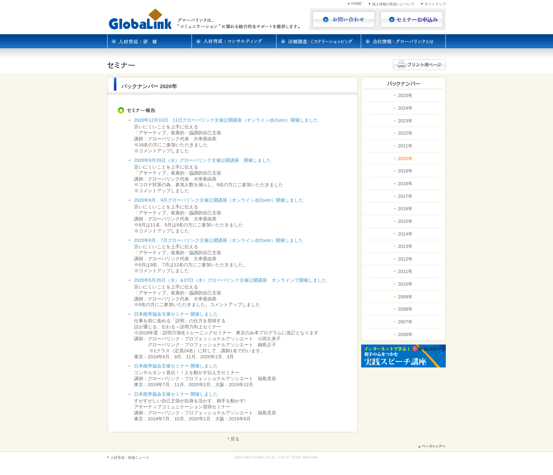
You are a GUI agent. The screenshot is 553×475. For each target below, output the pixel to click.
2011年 (405, 271)
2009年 (405, 296)
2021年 (405, 146)
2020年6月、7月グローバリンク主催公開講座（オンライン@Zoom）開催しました (218, 240)
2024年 (405, 108)
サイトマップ (435, 4)
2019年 (405, 171)
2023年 (405, 120)
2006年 (405, 334)
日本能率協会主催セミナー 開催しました (176, 314)
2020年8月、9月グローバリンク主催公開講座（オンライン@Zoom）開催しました (218, 200)
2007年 (405, 321)
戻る (234, 438)
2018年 (405, 183)
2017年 (405, 196)
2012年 (405, 259)
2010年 (405, 284)
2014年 (405, 234)
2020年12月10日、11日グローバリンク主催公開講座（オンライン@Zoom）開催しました (226, 120)
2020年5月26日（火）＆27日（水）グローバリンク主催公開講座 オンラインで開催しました (230, 280)
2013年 (405, 246)
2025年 (405, 95)
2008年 (405, 309)
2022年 (405, 133)
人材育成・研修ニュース (129, 457)
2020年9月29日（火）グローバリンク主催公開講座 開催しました (202, 160)
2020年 (405, 158)
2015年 (405, 221)
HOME (356, 4)
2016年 (405, 208)
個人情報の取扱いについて (393, 4)
